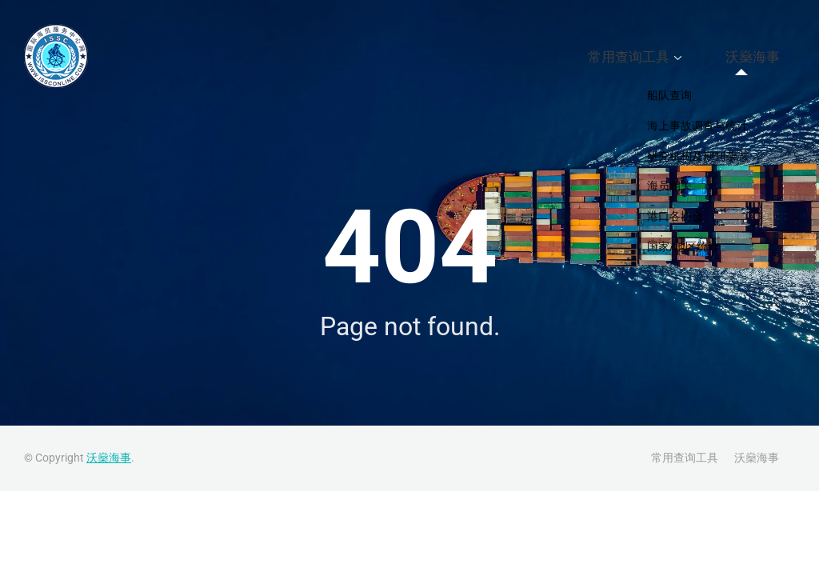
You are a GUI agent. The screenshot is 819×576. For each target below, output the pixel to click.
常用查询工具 (667, 57)
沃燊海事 (765, 57)
